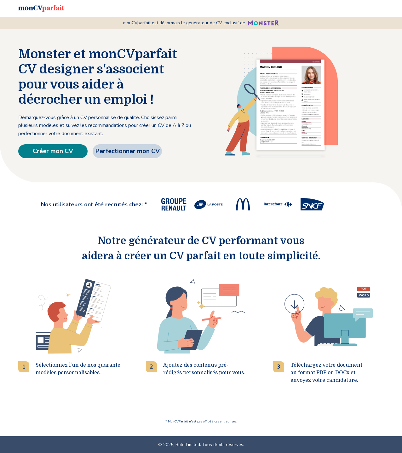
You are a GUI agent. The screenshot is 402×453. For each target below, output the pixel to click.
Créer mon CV (53, 151)
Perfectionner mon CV (127, 151)
